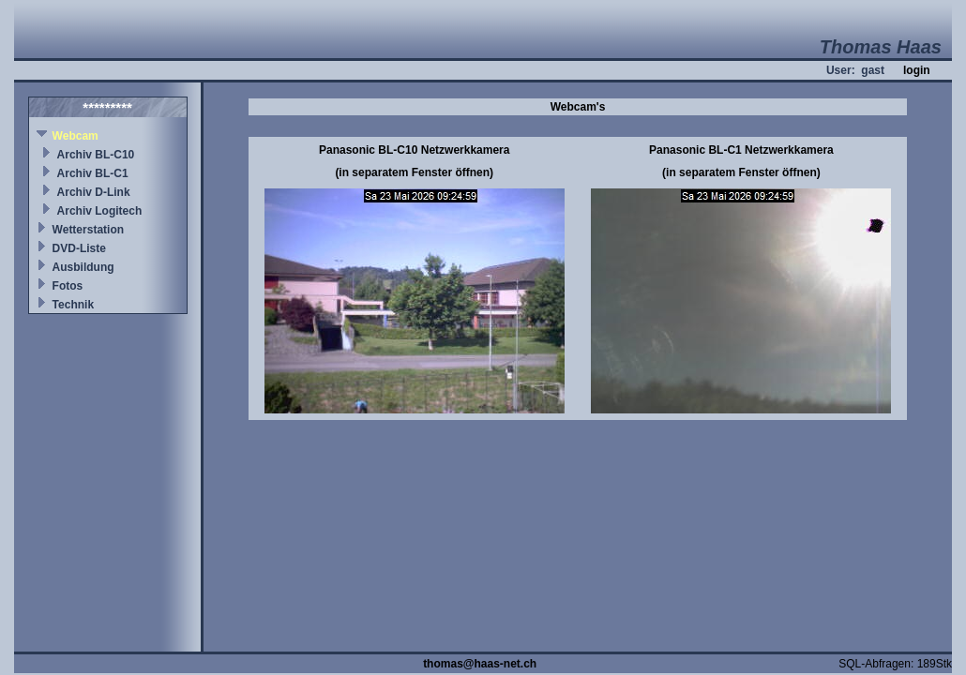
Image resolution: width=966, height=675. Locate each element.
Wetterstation (88, 229)
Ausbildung (83, 267)
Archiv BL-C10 (96, 154)
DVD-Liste (79, 248)
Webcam (75, 135)
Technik (73, 304)
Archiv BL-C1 (92, 173)
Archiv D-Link (93, 192)
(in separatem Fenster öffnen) (414, 172)
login (916, 70)
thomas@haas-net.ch (479, 663)
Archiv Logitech (100, 211)
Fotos (68, 285)
